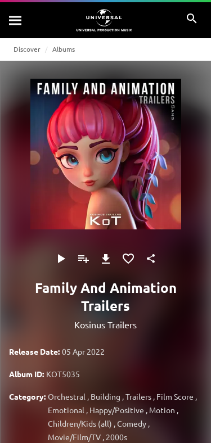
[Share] (151, 258)
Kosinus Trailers (105, 324)
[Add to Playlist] (83, 258)
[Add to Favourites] (128, 258)
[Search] (16, 20)
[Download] (106, 258)
